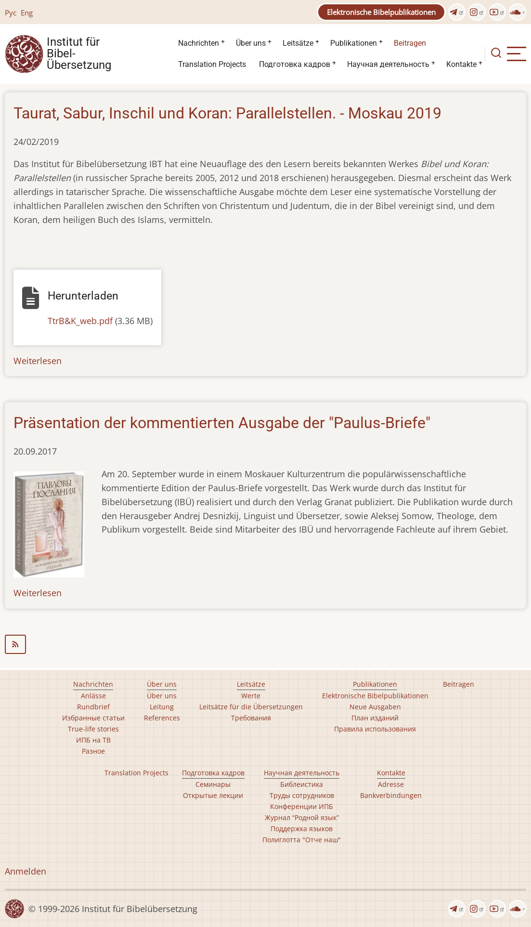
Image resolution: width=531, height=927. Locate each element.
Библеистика (301, 784)
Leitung (162, 706)
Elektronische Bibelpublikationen (381, 12)
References (162, 717)
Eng (27, 12)
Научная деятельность (388, 64)
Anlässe (93, 695)
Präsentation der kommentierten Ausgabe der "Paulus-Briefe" (221, 423)
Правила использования (375, 728)
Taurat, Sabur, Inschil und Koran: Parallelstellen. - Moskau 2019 (227, 113)
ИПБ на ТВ (93, 739)
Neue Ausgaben (375, 706)
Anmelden (25, 871)
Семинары (213, 784)
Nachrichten (198, 43)
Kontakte (461, 64)
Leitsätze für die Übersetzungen (251, 706)
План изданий (375, 717)
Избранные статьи (93, 717)
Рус (10, 12)
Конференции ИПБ (301, 806)
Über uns (251, 43)
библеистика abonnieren (265, 644)
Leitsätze (298, 43)
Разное (93, 751)
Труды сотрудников (302, 795)
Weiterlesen (37, 360)
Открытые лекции (213, 795)
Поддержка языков (302, 828)
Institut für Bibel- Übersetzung (79, 54)
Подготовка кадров (294, 64)
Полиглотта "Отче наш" (301, 839)
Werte (250, 695)
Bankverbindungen (391, 795)
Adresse (391, 784)
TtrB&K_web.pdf (80, 320)
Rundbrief (93, 706)
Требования (251, 717)
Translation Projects (212, 64)
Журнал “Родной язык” (302, 817)
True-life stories (93, 728)
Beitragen (410, 43)
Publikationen (353, 43)
